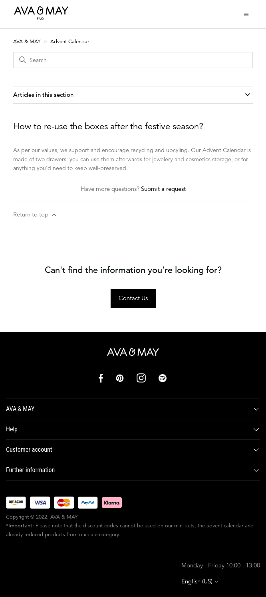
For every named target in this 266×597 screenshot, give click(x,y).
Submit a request (163, 188)
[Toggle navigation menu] (246, 13)
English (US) (200, 581)
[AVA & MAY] (133, 352)
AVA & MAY (27, 41)
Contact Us (133, 298)
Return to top (35, 214)
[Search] (132, 60)
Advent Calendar (69, 41)
